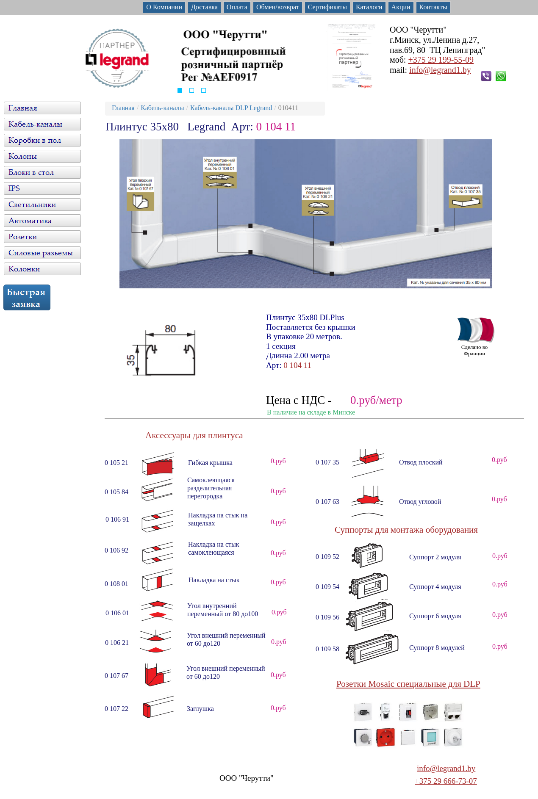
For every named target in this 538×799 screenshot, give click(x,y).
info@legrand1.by (440, 70)
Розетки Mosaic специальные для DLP (408, 684)
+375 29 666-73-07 (446, 781)
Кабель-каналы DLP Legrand (231, 107)
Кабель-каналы (162, 107)
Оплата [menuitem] (237, 7)
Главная (123, 107)
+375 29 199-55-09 (441, 59)
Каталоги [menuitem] (369, 7)
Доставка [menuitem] (204, 7)
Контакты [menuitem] (433, 7)
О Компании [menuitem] (164, 7)
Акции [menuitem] (400, 7)
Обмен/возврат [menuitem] (277, 7)
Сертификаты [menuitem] (327, 7)
